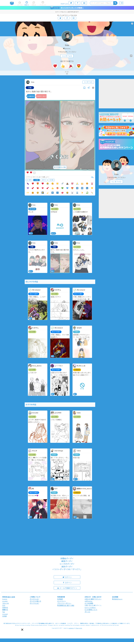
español (5, 601)
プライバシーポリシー (64, 603)
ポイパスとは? (34, 603)
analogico (71, 628)
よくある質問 (89, 603)
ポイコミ (87, 612)
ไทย (3, 612)
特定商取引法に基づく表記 (65, 605)
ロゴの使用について (91, 610)
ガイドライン (61, 601)
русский (5, 614)
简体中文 (5, 608)
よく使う (29, 180)
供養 (29, 88)
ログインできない (90, 608)
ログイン (67, 577)
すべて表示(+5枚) (60, 167)
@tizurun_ (68, 48)
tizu (67, 45)
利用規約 (60, 599)
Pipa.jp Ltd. (79, 628)
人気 (36, 180)
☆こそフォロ (67, 56)
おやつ (44, 180)
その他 (51, 180)
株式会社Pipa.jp (117, 599)
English (4, 599)
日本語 (4, 616)
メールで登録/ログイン (67, 587)
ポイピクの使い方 (35, 601)
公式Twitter (89, 601)
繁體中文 (5, 610)
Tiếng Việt (5, 603)
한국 (3, 605)
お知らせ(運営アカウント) (93, 599)
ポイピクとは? (34, 599)
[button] (22, 630)
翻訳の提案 (11, 597)
